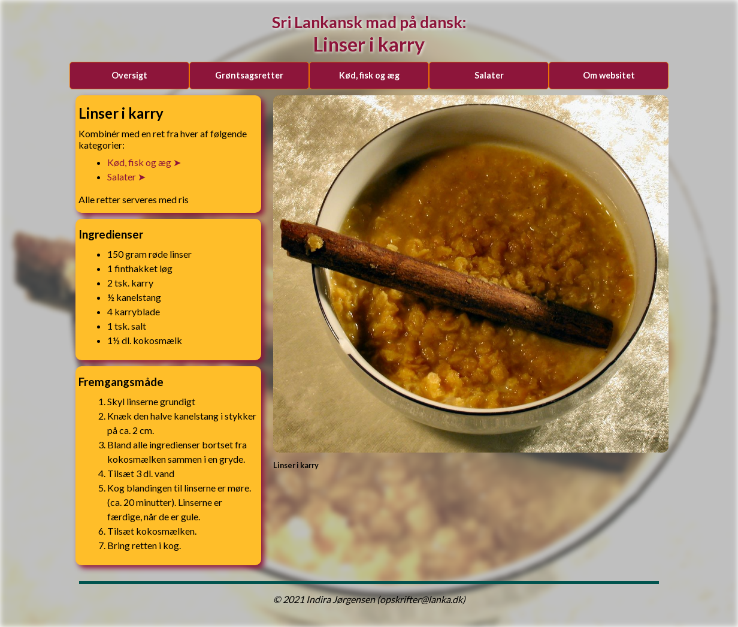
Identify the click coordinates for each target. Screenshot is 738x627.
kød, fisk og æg (369, 75)
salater (489, 75)
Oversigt (129, 75)
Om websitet (609, 75)
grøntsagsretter (249, 75)
